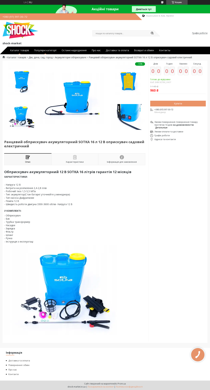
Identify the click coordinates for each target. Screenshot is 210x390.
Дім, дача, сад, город (41, 57)
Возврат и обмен (144, 50)
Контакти (13, 374)
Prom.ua (122, 383)
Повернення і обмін (18, 365)
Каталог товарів (19, 50)
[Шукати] (152, 33)
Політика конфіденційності (129, 386)
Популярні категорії (45, 50)
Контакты (164, 50)
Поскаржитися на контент (101, 386)
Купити (178, 103)
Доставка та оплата (117, 50)
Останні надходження (74, 50)
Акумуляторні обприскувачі (70, 57)
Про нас (96, 50)
